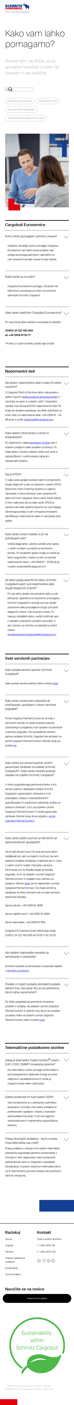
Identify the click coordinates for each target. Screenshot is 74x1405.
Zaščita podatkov (15, 1386)
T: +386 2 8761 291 (46, 1245)
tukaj (55, 683)
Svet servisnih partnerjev (21, 109)
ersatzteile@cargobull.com (39, 419)
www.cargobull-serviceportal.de (39, 397)
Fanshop (9, 1251)
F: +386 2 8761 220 (46, 1251)
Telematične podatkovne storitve (26, 118)
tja (15, 745)
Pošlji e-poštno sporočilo (49, 1239)
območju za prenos (18, 970)
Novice (8, 1239)
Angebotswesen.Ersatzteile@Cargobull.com (32, 634)
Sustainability (11, 1268)
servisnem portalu (40, 442)
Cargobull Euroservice (20, 101)
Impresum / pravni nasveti (37, 1386)
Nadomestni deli (48, 101)
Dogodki (9, 1245)
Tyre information (13, 1274)
